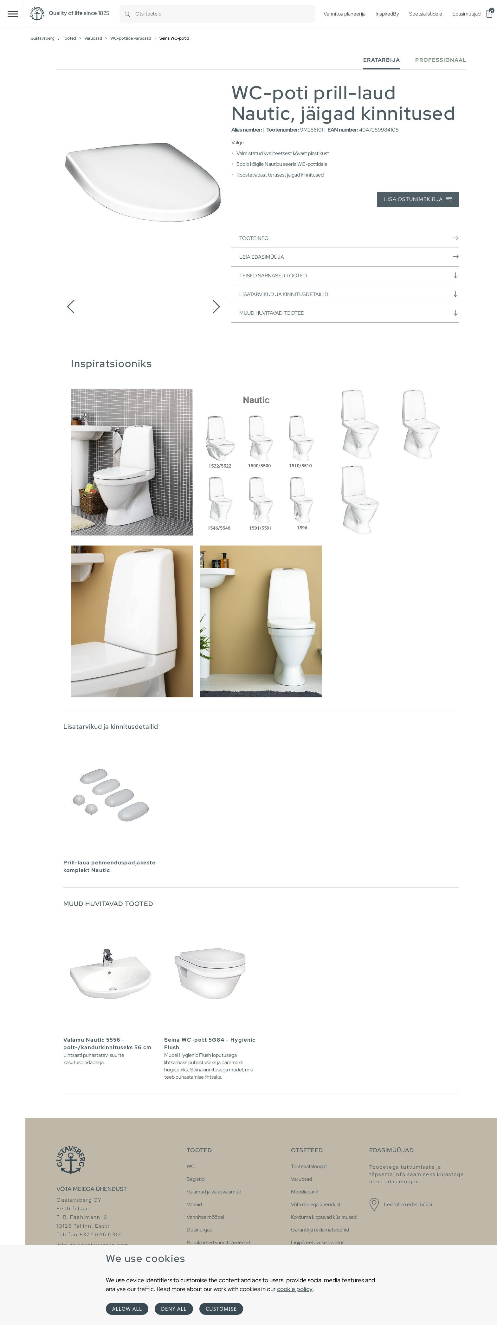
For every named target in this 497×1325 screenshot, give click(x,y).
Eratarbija (381, 60)
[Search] (127, 13)
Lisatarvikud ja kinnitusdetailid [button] (349, 294)
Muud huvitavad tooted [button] (349, 312)
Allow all (127, 1308)
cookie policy (295, 1289)
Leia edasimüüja (349, 256)
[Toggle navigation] (12, 14)
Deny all (174, 1308)
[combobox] (225, 13)
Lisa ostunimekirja (418, 199)
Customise (221, 1308)
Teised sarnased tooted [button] (349, 275)
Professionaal (441, 60)
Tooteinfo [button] (349, 238)
